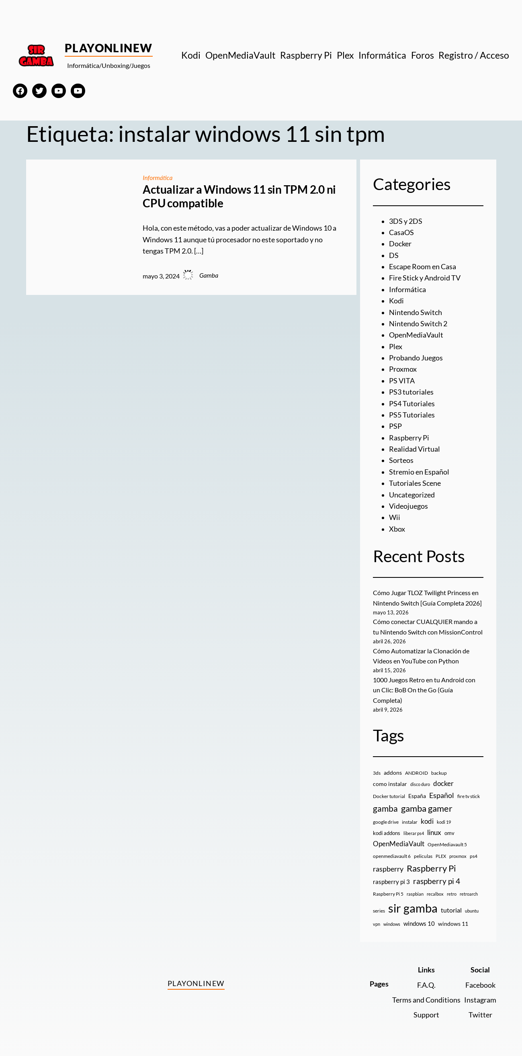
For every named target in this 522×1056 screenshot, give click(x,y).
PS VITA (402, 381)
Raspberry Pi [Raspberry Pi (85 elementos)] (431, 865)
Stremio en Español (419, 472)
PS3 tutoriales (411, 392)
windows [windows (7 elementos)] (391, 921)
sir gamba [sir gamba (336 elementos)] (413, 905)
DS (394, 255)
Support (426, 1012)
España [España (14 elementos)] (417, 793)
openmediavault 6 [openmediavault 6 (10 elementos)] (392, 854)
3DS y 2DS (405, 221)
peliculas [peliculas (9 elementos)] (423, 854)
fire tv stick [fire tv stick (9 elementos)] (468, 794)
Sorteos (401, 460)
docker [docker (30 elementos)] (443, 781)
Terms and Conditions (426, 997)
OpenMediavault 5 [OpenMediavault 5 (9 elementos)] (447, 842)
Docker (400, 243)
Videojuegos (408, 506)
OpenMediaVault (416, 335)
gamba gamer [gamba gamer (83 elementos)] (426, 805)
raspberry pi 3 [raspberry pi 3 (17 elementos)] (391, 879)
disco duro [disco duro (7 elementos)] (420, 781)
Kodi (396, 301)
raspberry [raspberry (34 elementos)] (388, 866)
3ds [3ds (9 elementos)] (377, 770)
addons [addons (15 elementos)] (393, 770)
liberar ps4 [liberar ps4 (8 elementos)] (413, 830)
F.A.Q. (426, 982)
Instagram (480, 997)
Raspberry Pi (409, 438)
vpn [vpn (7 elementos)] (376, 921)
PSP (395, 426)
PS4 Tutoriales (412, 403)
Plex (395, 346)
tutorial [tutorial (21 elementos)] (451, 907)
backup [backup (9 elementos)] (439, 770)
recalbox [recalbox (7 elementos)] (435, 891)
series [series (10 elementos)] (379, 908)
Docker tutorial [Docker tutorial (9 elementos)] (389, 794)
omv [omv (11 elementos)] (449, 830)
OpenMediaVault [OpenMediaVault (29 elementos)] (398, 841)
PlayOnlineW (109, 48)
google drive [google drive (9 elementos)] (386, 820)
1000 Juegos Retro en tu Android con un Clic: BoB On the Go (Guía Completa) (424, 688)
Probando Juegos (416, 358)
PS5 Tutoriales (412, 415)
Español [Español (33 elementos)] (441, 792)
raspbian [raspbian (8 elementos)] (415, 891)
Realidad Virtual (414, 449)
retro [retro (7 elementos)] (451, 891)
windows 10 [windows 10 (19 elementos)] (419, 921)
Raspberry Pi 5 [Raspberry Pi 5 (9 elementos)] (388, 891)
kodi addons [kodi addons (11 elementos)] (386, 830)
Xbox (397, 529)
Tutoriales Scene (415, 483)
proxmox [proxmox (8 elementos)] (458, 853)
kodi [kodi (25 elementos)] (427, 819)
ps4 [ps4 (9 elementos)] (473, 854)
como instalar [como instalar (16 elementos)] (390, 781)
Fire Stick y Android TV (425, 278)
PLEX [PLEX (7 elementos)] (441, 853)
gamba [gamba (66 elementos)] (385, 806)
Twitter (480, 1012)
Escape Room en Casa (422, 266)
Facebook (480, 982)
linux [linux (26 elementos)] (434, 830)
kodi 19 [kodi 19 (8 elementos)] (444, 819)
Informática (158, 177)
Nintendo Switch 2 (418, 323)
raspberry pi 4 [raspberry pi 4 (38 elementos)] (436, 878)
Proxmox (403, 369)
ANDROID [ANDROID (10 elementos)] (416, 770)
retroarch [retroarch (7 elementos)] (469, 891)
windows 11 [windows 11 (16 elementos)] (453, 921)
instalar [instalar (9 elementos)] (410, 820)
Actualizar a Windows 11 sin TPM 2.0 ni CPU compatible (239, 196)
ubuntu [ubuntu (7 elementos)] (472, 908)
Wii (394, 517)
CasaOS (401, 232)
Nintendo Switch (415, 312)
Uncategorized (412, 495)
